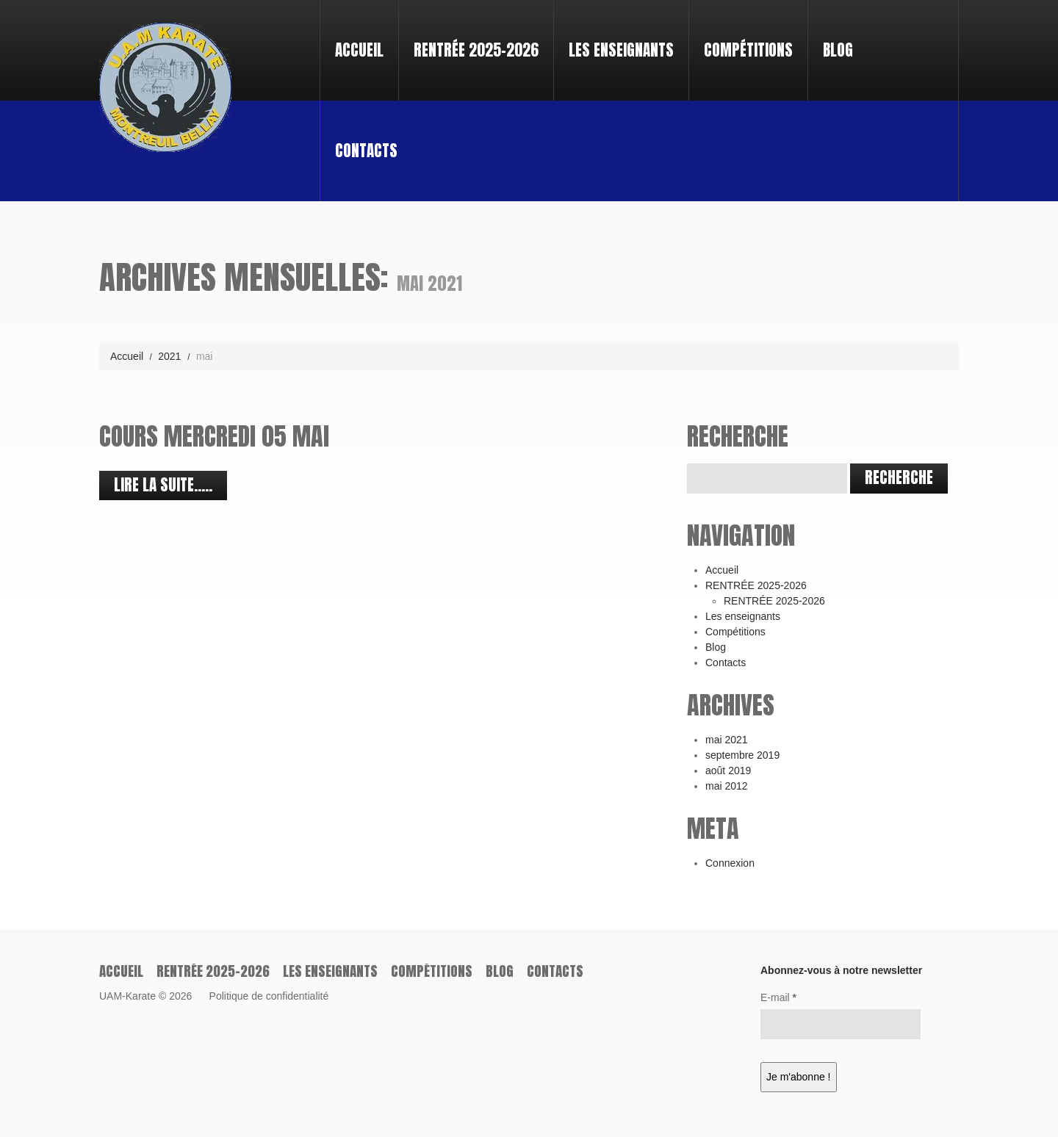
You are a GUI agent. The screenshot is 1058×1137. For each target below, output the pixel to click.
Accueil (359, 50)
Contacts (366, 150)
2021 (169, 356)
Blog (838, 50)
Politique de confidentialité (269, 996)
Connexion (730, 863)
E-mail (778, 997)
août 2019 (728, 770)
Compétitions (748, 50)
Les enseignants (621, 50)
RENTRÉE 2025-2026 (470, 37)
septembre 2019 (742, 755)
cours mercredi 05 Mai (214, 436)
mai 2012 (726, 786)
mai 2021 (726, 740)
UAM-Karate (127, 996)
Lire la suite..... (163, 485)
